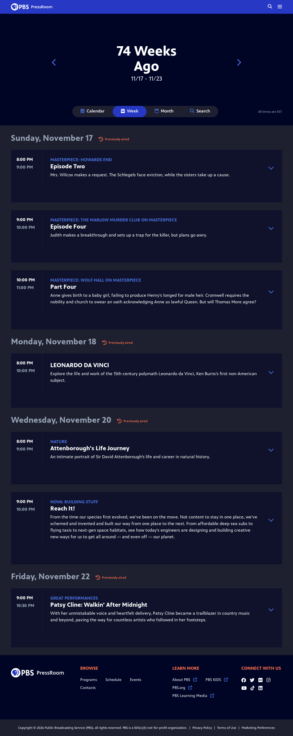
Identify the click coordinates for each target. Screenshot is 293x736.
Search (200, 111)
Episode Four (68, 226)
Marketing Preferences (258, 728)
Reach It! (62, 508)
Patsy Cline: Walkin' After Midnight (98, 604)
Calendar (92, 111)
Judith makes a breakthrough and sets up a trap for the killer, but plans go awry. (154, 228)
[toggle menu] (280, 6)
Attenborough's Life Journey (89, 448)
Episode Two (67, 166)
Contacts (88, 687)
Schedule (113, 679)
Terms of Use (226, 728)
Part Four (63, 286)
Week (129, 111)
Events (135, 679)
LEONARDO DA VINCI (79, 365)
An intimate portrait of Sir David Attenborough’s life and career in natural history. (154, 449)
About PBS (184, 679)
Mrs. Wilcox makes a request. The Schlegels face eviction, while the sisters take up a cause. (154, 167)
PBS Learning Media (193, 695)
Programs (88, 679)
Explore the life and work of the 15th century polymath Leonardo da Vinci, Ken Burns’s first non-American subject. (154, 372)
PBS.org (182, 687)
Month (164, 111)
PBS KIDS (217, 679)
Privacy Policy (202, 728)
